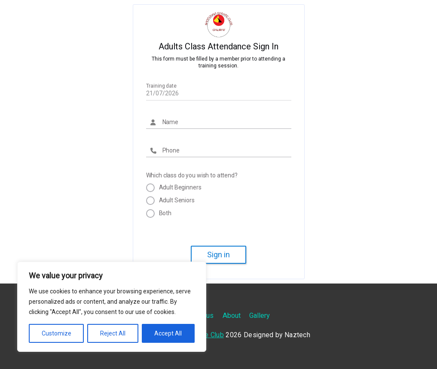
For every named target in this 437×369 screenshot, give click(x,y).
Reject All (112, 333)
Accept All (168, 333)
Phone (171, 150)
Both (165, 213)
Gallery (259, 315)
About (232, 315)
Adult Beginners (180, 187)
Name (170, 122)
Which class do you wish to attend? (192, 175)
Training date (161, 86)
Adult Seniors (177, 200)
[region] (111, 307)
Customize (56, 333)
